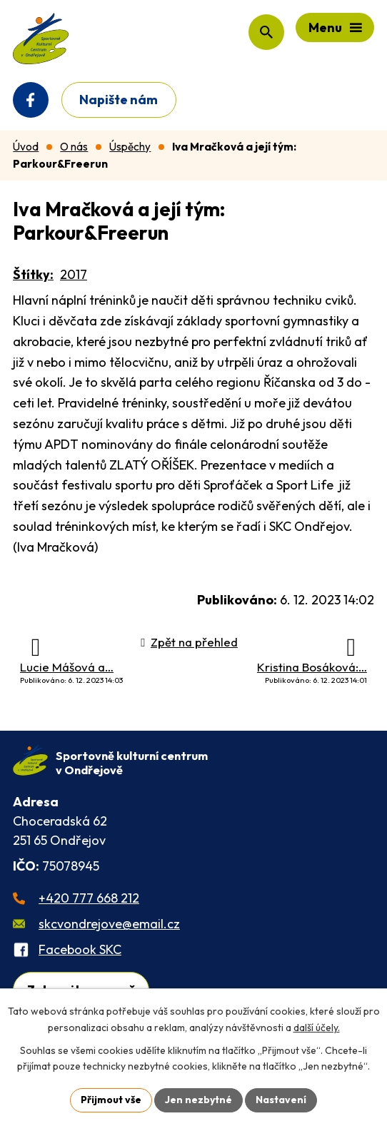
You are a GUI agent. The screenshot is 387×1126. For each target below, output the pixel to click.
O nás (74, 146)
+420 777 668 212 (89, 898)
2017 (73, 274)
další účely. (316, 1027)
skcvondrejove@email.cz (109, 923)
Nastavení (281, 1099)
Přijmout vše (111, 1099)
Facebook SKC (80, 949)
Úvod (26, 146)
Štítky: (33, 274)
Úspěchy (130, 146)
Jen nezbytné (198, 1099)
